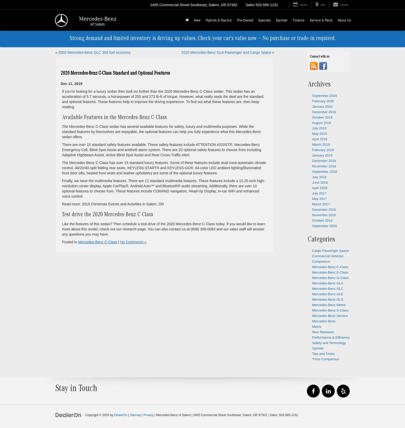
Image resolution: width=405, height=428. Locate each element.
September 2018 (324, 172)
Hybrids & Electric (219, 20)
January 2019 (322, 155)
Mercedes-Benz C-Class (97, 242)
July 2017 (319, 193)
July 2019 (319, 128)
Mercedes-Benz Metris (329, 305)
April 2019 (319, 139)
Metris (316, 327)
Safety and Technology (329, 343)
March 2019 (321, 144)
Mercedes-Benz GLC (327, 289)
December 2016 (324, 210)
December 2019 (324, 112)
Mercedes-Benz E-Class (330, 272)
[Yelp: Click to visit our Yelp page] (343, 391)
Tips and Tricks (323, 354)
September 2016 (324, 226)
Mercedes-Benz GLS (327, 299)
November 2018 (324, 166)
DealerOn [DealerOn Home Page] (120, 415)
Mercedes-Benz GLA (327, 283)
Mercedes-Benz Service (330, 316)
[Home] (187, 20)
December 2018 (324, 161)
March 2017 (321, 204)
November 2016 (324, 215)
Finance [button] (299, 20)
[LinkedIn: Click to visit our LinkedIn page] (328, 391)
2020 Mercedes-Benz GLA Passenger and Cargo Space (226, 52)
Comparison (321, 261)
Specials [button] (264, 20)
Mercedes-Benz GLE (327, 294)
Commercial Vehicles (327, 256)
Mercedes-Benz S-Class (330, 310)
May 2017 (319, 199)
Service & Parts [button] (321, 20)
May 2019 (319, 134)
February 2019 (323, 150)
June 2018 (320, 182)
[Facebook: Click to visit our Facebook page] (313, 391)
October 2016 (322, 220)
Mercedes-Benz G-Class (330, 278)
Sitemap (135, 415)
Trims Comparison (325, 359)
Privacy (149, 415)
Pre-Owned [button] (245, 20)
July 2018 (319, 177)
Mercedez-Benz (324, 321)
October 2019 (322, 117)
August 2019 (321, 123)
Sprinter (318, 348)
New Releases (323, 332)
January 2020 (322, 106)
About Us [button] (344, 20)
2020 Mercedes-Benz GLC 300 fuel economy (94, 52)
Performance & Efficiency (331, 337)
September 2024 (324, 96)
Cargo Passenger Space (330, 251)
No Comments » (133, 242)
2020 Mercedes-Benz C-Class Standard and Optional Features (115, 73)
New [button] (197, 20)
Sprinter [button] (282, 20)
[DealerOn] (68, 415)
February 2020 (323, 101)
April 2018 (319, 188)
